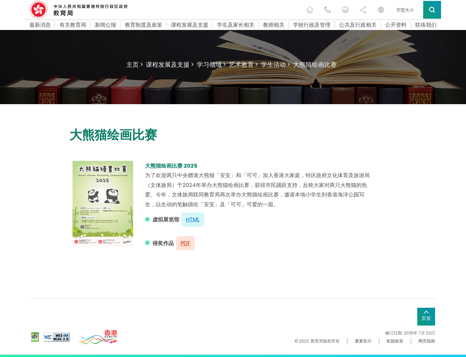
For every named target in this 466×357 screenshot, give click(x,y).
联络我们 (426, 25)
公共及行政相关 (358, 25)
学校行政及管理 (311, 25)
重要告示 (363, 341)
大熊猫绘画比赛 (315, 64)
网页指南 (426, 341)
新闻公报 (105, 25)
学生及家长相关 (235, 25)
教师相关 (273, 25)
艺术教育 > (243, 64)
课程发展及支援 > (170, 64)
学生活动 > (275, 64)
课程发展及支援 (189, 25)
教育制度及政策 (143, 25)
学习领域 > (211, 64)
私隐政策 (395, 341)
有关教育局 (72, 25)
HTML (193, 219)
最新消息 (40, 25)
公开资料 (396, 25)
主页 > (134, 64)
